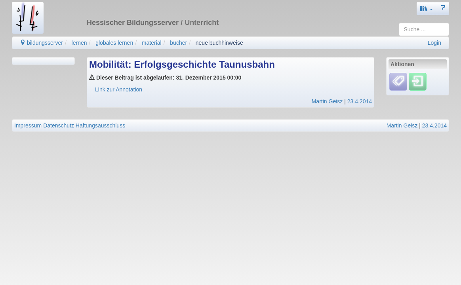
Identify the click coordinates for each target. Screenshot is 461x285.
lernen (79, 43)
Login (434, 43)
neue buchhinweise (219, 43)
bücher (178, 43)
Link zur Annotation (118, 89)
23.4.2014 (359, 101)
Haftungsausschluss (100, 125)
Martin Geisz (327, 101)
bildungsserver (41, 43)
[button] (426, 8)
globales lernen (114, 43)
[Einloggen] (417, 81)
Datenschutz (58, 125)
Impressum (28, 125)
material (152, 43)
